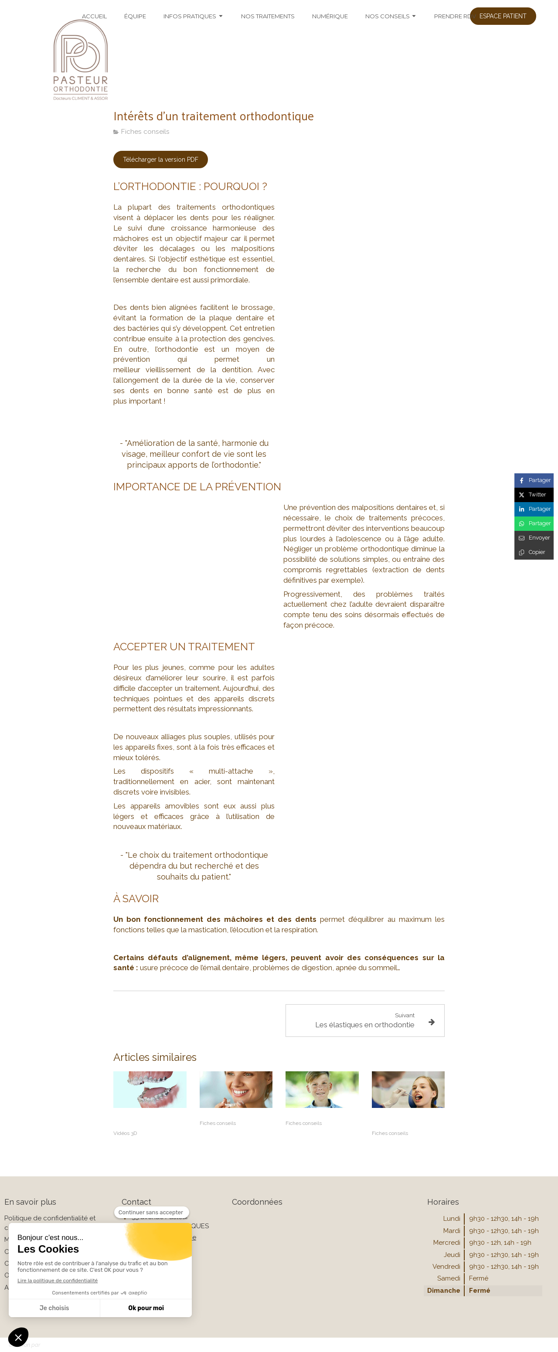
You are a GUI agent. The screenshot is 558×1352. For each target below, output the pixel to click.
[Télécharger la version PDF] (160, 159)
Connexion (531, 1344)
